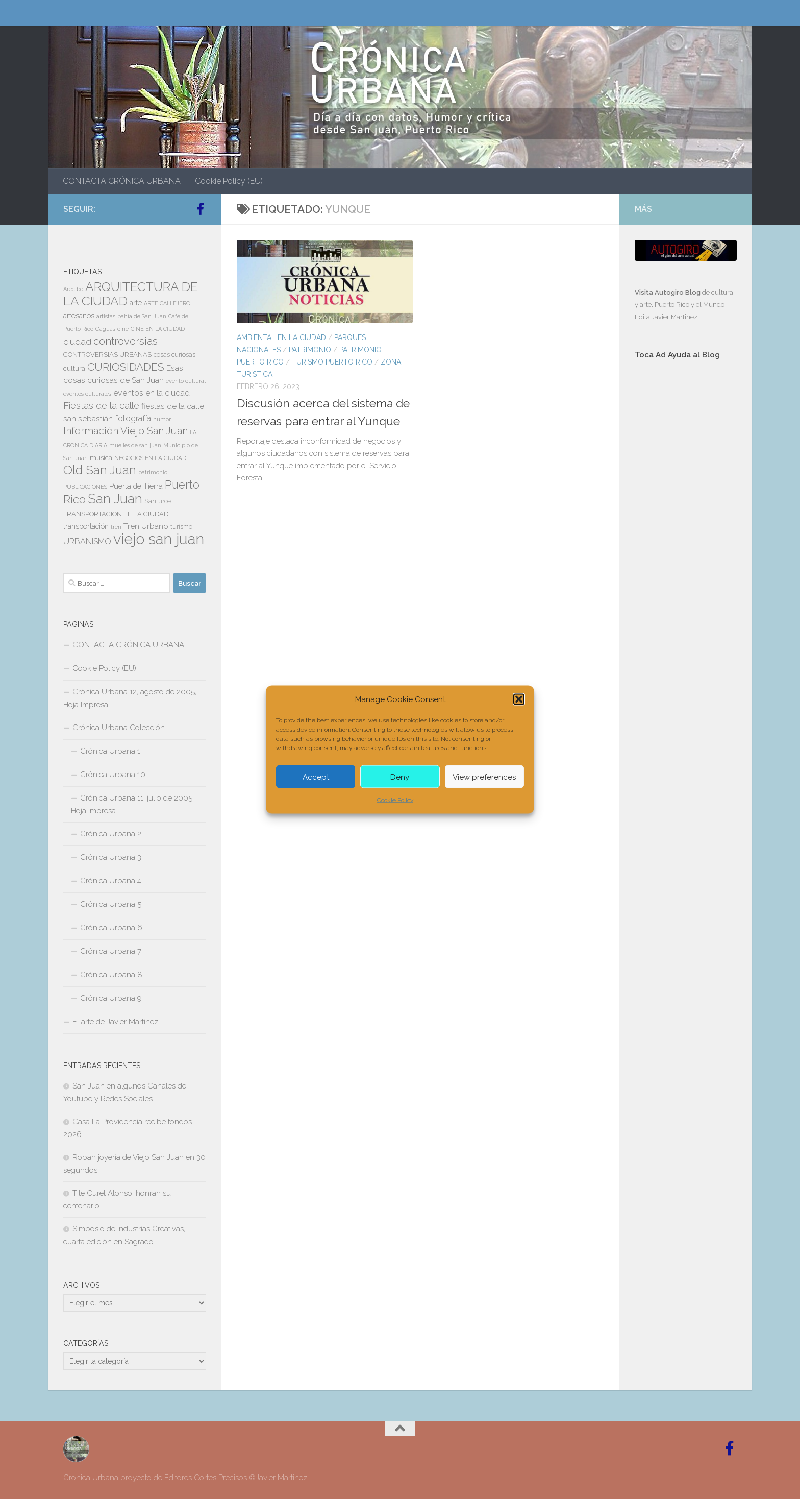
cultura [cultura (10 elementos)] (74, 368)
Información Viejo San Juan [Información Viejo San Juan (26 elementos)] (125, 431)
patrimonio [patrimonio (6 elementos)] (152, 472)
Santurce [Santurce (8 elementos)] (157, 501)
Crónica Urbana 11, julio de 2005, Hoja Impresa (132, 804)
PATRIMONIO (310, 350)
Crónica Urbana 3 (110, 857)
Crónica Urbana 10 (112, 774)
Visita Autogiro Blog (668, 292)
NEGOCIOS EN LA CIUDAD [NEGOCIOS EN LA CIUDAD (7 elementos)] (150, 458)
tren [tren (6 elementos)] (116, 527)
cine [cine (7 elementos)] (123, 328)
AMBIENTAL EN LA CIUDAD (281, 337)
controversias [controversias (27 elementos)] (125, 341)
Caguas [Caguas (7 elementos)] (105, 328)
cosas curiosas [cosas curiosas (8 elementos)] (174, 354)
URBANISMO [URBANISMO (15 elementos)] (87, 541)
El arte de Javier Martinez (115, 1021)
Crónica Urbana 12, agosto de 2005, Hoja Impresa (129, 698)
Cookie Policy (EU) (229, 181)
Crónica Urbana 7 (110, 951)
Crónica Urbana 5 (110, 904)
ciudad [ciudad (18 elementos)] (77, 341)
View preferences (484, 776)
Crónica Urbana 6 (111, 927)
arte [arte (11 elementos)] (136, 303)
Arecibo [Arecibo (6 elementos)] (73, 289)
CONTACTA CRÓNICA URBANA (122, 181)
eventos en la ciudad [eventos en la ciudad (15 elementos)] (151, 393)
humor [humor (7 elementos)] (162, 419)
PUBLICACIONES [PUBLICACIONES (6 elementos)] (85, 486)
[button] (519, 699)
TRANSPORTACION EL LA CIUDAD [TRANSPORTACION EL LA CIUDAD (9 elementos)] (115, 514)
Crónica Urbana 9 (111, 998)
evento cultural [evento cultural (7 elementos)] (186, 380)
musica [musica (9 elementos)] (101, 458)
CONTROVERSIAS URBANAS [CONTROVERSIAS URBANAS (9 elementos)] (107, 354)
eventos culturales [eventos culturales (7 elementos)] (87, 393)
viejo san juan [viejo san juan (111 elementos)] (158, 539)
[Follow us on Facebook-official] (200, 209)
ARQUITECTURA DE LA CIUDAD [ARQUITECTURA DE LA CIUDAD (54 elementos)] (130, 293)
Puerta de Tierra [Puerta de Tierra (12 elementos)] (136, 485)
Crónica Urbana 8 (111, 974)
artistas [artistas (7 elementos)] (105, 316)
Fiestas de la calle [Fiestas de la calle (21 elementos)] (101, 405)
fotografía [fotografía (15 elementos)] (133, 418)
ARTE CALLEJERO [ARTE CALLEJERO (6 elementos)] (167, 303)
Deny (399, 776)
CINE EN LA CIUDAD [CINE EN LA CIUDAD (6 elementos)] (158, 329)
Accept (316, 776)
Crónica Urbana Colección (118, 727)
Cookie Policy (395, 800)
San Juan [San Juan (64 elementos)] (115, 498)
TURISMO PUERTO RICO (332, 362)
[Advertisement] (686, 539)
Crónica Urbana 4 (110, 880)
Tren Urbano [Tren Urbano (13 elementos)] (145, 526)
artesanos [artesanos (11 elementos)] (78, 315)
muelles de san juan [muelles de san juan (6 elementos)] (135, 445)
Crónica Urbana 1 (110, 751)
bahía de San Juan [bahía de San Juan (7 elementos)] (141, 316)
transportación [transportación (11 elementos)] (86, 526)
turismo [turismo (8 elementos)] (181, 526)
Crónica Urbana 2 (110, 833)
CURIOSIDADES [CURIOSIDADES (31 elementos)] (125, 366)
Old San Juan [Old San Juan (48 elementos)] (99, 470)
